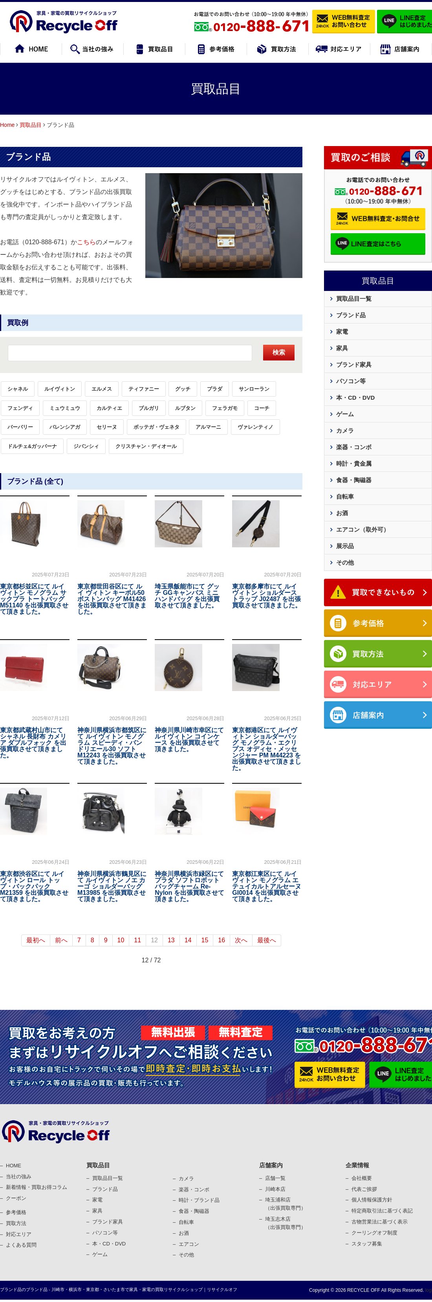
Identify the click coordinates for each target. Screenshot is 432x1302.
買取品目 (31, 125)
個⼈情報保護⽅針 (371, 1200)
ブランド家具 (354, 364)
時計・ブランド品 (199, 1200)
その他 (345, 562)
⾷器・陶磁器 (194, 1211)
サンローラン (254, 389)
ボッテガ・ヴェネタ (156, 427)
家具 (342, 348)
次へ (241, 940)
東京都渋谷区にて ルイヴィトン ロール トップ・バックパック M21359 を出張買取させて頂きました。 (34, 886)
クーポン (16, 1198)
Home (7, 125)
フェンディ (20, 408)
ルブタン (185, 408)
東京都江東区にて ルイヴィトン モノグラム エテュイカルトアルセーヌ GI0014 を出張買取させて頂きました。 (266, 886)
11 (137, 940)
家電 (342, 331)
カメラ (345, 430)
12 (154, 940)
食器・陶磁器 (354, 480)
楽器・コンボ (354, 447)
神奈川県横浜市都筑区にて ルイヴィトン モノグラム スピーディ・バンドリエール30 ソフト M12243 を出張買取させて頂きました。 (111, 746)
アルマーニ (208, 427)
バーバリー (20, 427)
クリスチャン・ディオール (146, 446)
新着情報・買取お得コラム (36, 1187)
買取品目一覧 (354, 298)
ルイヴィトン (59, 389)
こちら (86, 242)
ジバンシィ (86, 446)
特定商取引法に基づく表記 (382, 1211)
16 (221, 940)
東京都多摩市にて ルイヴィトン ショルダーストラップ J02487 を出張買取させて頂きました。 (266, 596)
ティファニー (143, 389)
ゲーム (345, 414)
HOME (13, 1166)
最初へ (35, 940)
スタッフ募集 (366, 1244)
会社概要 (361, 1178)
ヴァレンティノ (255, 427)
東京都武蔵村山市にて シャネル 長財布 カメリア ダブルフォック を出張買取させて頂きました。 (33, 743)
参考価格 (16, 1212)
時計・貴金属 (354, 463)
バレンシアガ (64, 427)
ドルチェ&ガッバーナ (32, 446)
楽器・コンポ (194, 1189)
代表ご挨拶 (364, 1189)
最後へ (266, 940)
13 (171, 940)
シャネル (17, 389)
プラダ (214, 389)
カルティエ (109, 408)
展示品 (345, 546)
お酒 (342, 513)
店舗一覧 (275, 1178)
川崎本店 (275, 1189)
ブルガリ (149, 408)
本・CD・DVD (355, 397)
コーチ (261, 408)
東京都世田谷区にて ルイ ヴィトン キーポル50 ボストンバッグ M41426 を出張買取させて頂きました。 (111, 599)
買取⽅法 (16, 1223)
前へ (61, 940)
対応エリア (18, 1234)
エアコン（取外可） (362, 529)
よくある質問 (21, 1245)
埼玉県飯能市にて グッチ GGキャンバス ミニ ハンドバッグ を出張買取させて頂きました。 (187, 596)
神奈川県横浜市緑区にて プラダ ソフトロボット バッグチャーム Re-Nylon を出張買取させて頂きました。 (189, 886)
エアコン (189, 1244)
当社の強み (18, 1176)
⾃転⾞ (186, 1222)
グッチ (182, 389)
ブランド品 (28, 157)
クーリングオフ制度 (374, 1233)
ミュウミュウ (64, 408)
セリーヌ (107, 427)
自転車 (345, 496)
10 (120, 940)
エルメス (102, 389)
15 (205, 940)
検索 (279, 352)
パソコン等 (351, 381)
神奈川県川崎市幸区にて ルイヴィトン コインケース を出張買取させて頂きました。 (189, 739)
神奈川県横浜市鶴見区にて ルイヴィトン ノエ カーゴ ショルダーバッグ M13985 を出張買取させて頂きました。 (111, 886)
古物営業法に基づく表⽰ (379, 1222)
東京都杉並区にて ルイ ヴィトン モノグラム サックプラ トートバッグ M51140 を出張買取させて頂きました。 (34, 599)
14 (188, 940)
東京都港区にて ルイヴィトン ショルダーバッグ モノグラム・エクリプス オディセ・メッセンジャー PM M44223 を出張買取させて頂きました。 (266, 749)
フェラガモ (225, 408)
